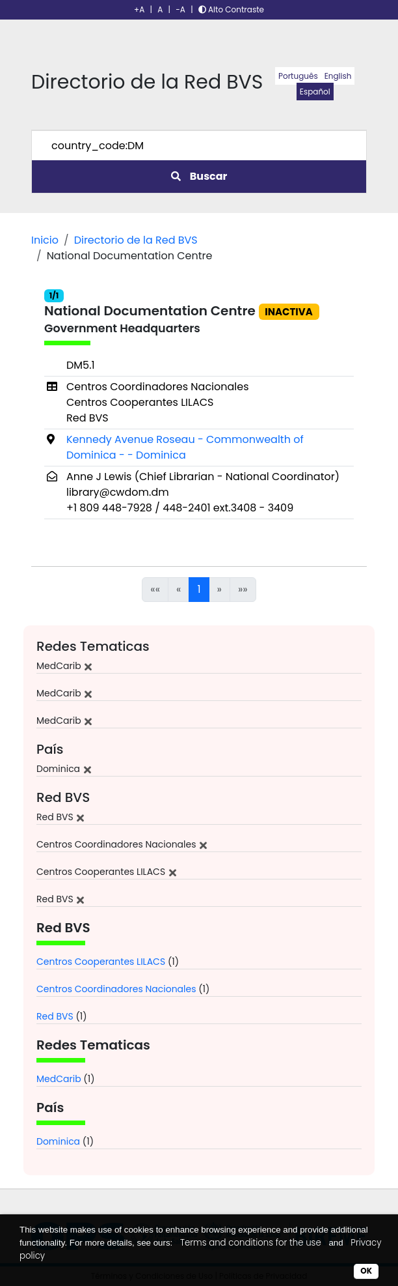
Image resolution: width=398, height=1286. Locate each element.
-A (180, 9)
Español (315, 91)
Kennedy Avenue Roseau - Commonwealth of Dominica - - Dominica (185, 447)
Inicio (45, 240)
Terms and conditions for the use (250, 1242)
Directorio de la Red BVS (136, 240)
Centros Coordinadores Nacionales (116, 988)
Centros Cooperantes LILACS (100, 961)
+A (139, 9)
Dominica (58, 1141)
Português (298, 75)
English (338, 75)
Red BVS (54, 1016)
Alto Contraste (231, 9)
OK (366, 1270)
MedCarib (58, 1078)
